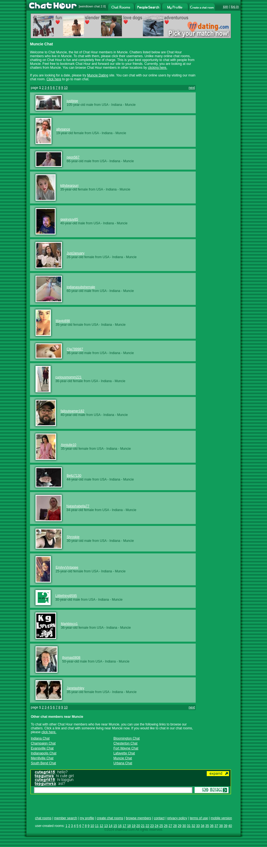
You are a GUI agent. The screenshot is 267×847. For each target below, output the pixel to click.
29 (179, 826)
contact (159, 818)
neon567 (73, 157)
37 (216, 826)
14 (110, 826)
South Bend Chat (43, 763)
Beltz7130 (74, 476)
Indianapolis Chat (43, 753)
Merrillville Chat (42, 758)
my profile (87, 818)
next (192, 88)
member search (65, 818)
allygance (63, 129)
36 (212, 826)
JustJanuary (76, 253)
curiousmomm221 (68, 377)
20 (138, 826)
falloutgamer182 (72, 411)
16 (119, 826)
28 (175, 826)
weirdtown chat (90, 6)
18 (129, 826)
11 (97, 826)
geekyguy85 (69, 219)
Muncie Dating (97, 75)
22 (147, 826)
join (225, 7)
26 (166, 826)
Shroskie (73, 537)
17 (124, 826)
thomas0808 (71, 658)
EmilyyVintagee (67, 567)
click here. (49, 732)
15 (115, 826)
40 (230, 826)
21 (143, 826)
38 (221, 826)
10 (65, 88)
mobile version (221, 818)
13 (106, 826)
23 (152, 826)
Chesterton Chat (125, 743)
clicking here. (157, 68)
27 (170, 826)
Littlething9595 (66, 596)
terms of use (199, 818)
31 (188, 826)
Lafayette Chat (124, 753)
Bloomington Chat (126, 738)
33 (198, 826)
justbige (72, 101)
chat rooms (43, 818)
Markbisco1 (69, 624)
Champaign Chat (43, 743)
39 (225, 826)
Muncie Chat (122, 758)
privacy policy (177, 818)
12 (101, 826)
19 (133, 826)
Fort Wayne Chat (125, 748)
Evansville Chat (42, 748)
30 (184, 826)
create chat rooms (110, 818)
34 (202, 826)
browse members (138, 818)
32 (193, 826)
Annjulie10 (68, 445)
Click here (54, 79)
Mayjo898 (63, 321)
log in (235, 7)
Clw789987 (75, 349)
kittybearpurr (69, 185)
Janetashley (75, 688)
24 (156, 826)
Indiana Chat (40, 738)
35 (207, 826)
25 (161, 826)
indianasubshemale (81, 287)
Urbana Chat (122, 763)
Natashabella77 (77, 506)
